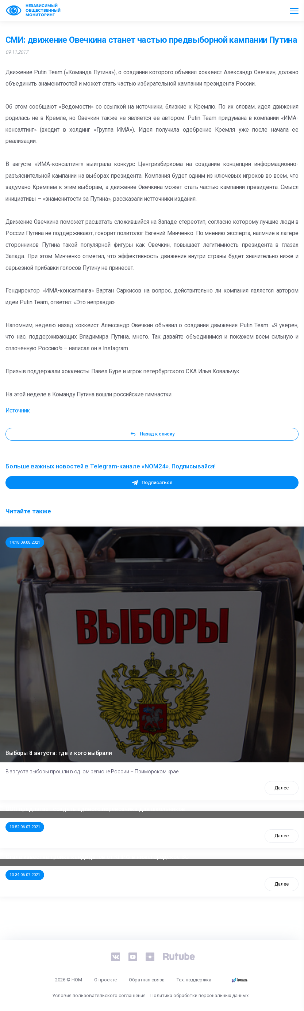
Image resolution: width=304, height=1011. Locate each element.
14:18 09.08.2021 (24, 542)
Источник (17, 410)
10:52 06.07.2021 (24, 826)
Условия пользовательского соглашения (99, 995)
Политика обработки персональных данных (199, 995)
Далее (281, 788)
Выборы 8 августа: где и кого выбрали (58, 753)
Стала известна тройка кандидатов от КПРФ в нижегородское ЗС (97, 857)
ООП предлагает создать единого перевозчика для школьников (95, 809)
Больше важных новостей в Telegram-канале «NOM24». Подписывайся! (110, 466)
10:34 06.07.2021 (24, 874)
